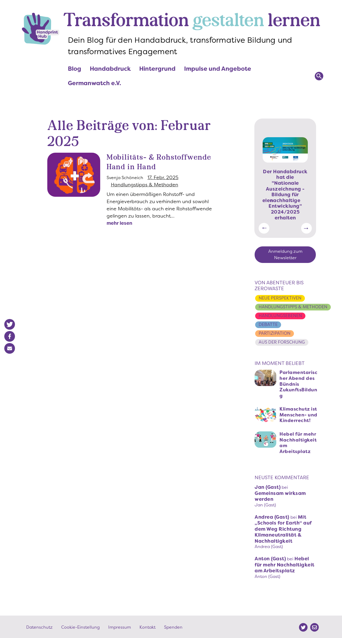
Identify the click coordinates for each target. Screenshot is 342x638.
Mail (314, 626)
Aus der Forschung (282, 341)
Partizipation (274, 333)
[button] (10, 324)
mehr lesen (119, 233)
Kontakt (147, 626)
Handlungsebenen (280, 315)
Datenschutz (39, 626)
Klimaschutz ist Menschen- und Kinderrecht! (298, 414)
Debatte (268, 324)
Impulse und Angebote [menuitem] (217, 70)
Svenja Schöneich (125, 187)
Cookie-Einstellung (80, 626)
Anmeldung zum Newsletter (285, 255)
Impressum (119, 626)
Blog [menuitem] (74, 69)
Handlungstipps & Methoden (144, 194)
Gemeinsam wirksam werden (280, 495)
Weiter (306, 228)
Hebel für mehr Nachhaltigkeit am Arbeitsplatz (298, 442)
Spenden (173, 626)
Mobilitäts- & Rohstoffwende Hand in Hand (153, 167)
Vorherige (264, 228)
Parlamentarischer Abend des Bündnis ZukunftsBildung (298, 383)
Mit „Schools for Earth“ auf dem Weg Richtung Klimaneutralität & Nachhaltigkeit (283, 528)
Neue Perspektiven (280, 298)
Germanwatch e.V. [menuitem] (94, 83)
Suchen (319, 76)
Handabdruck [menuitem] (110, 69)
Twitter (303, 626)
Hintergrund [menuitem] (157, 70)
